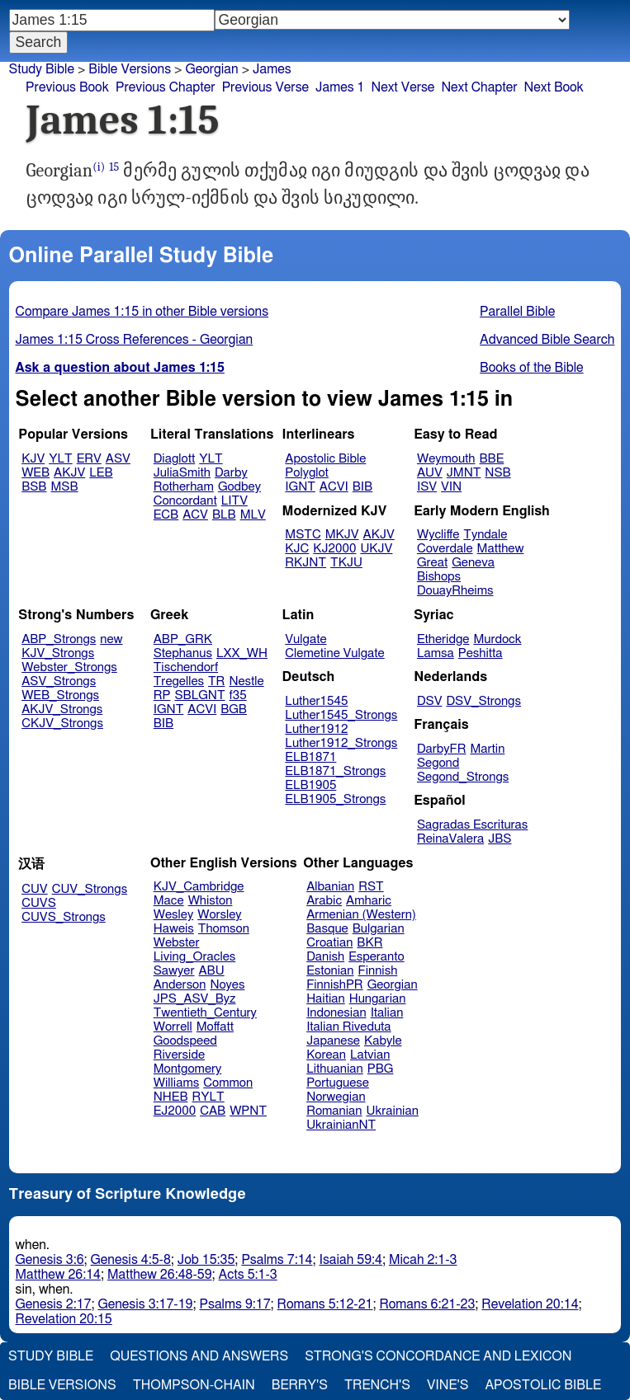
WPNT (248, 1111)
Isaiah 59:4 (350, 1259)
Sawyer (174, 971)
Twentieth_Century (205, 1013)
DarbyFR (442, 749)
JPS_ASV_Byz (195, 999)
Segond (438, 763)
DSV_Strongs (483, 701)
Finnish (378, 971)
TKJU (346, 563)
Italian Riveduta (348, 1027)
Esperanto (376, 957)
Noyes (227, 985)
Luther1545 (316, 701)
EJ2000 (175, 1111)
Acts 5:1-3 (248, 1274)
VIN (451, 487)
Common (228, 1083)
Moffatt (215, 1027)
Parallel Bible (517, 311)
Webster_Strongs (69, 667)
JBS (499, 839)
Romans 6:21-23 (427, 1304)
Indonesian (336, 1013)
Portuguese (337, 1083)
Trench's (377, 1385)
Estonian (329, 971)
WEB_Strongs (60, 695)
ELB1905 (310, 785)
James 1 (339, 87)
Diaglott (174, 459)
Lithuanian (334, 1069)
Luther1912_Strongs (341, 743)
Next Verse (403, 87)
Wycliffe (438, 535)
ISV (427, 487)
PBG (380, 1069)
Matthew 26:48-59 (159, 1274)
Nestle (246, 681)
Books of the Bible (532, 367)
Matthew (500, 549)
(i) (98, 167)
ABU (211, 971)
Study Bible (41, 69)
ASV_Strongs (58, 681)
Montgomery (188, 1069)
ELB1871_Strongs (335, 771)
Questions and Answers (199, 1356)
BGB (233, 709)
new (111, 639)
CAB (212, 1111)
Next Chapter (479, 87)
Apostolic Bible (543, 1385)
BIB (362, 487)
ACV (195, 515)
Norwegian (335, 1097)
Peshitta (480, 653)
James (272, 69)
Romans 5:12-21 (325, 1304)
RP (162, 695)
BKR (369, 943)
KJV (33, 459)
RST (371, 887)
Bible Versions (129, 69)
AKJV (69, 473)
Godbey (239, 487)
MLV (253, 515)
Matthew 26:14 (58, 1274)
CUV (34, 889)
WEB (35, 473)
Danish (325, 957)
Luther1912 (316, 729)
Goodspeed (185, 1041)
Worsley (219, 915)
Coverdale (445, 549)
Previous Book (67, 87)
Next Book (554, 87)
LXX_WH (242, 653)
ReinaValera (450, 839)
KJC (297, 549)
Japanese (333, 1041)
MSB (64, 487)
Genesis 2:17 (54, 1304)
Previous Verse (265, 87)
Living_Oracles (195, 957)
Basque (327, 929)
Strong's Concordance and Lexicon (438, 1356)
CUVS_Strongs (63, 917)
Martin (487, 749)
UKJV (376, 549)
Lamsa (435, 653)
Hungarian (377, 999)
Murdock (497, 639)
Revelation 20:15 (64, 1319)
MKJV (342, 535)
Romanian (334, 1111)
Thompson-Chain (194, 1385)
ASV (118, 459)
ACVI (334, 487)
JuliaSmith (182, 473)
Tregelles (179, 681)
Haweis (174, 929)
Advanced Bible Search (547, 339)
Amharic (368, 901)
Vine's (447, 1385)
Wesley (173, 915)
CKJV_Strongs (62, 723)
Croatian (329, 943)
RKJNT (305, 563)
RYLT (208, 1097)
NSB (497, 473)
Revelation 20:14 (529, 1304)
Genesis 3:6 (50, 1259)
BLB (224, 515)
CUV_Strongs (89, 889)
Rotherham (184, 487)
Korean (326, 1055)
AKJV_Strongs (61, 709)
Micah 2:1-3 (423, 1259)
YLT (60, 459)
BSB (33, 487)
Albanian (330, 887)
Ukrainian (393, 1111)
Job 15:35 (206, 1259)
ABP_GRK (183, 639)
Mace (169, 901)
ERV (89, 459)
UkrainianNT (341, 1125)
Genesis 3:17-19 (144, 1304)
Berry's (300, 1385)
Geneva (473, 563)
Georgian (211, 69)
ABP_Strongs (58, 639)
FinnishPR (334, 985)
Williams (177, 1083)
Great (432, 563)
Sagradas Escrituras (472, 825)
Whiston (210, 901)
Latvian (370, 1055)
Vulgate (305, 639)
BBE (492, 459)
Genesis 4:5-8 (131, 1259)
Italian (387, 1013)
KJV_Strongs (57, 653)
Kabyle (383, 1041)
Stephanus (183, 653)
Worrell (173, 1027)
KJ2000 (334, 549)
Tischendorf (186, 667)
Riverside (179, 1055)
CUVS (38, 903)
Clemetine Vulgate (334, 653)
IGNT (300, 487)
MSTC (302, 535)
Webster (177, 943)
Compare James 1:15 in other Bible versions (142, 311)
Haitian (325, 999)
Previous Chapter (166, 87)
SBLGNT (199, 695)
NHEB (171, 1097)
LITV (234, 501)
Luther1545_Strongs (341, 715)
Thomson (223, 929)
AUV (430, 473)
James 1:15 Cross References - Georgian (134, 339)
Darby (231, 473)
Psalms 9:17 (235, 1304)
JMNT (464, 473)
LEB (100, 473)
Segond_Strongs (463, 777)
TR (216, 681)
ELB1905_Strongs (335, 799)
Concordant (185, 501)
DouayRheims (455, 591)
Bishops (439, 577)
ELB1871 (310, 757)
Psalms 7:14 (276, 1259)
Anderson (180, 985)
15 (114, 167)
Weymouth (446, 459)
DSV (430, 701)
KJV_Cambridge (199, 887)
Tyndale (485, 535)
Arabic (324, 901)
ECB (166, 515)
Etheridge (443, 639)
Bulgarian (379, 929)
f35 (238, 695)
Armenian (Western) (361, 915)
